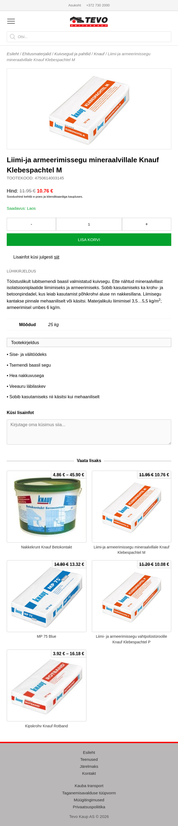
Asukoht (74, 5)
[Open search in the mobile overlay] (89, 36)
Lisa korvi (89, 239)
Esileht (13, 53)
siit (57, 257)
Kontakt (89, 773)
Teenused (89, 759)
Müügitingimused (89, 800)
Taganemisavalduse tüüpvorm (89, 793)
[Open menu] (11, 21)
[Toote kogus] (89, 224)
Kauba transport (89, 785)
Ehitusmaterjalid (36, 53)
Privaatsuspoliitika (89, 807)
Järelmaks (89, 766)
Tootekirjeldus (25, 342)
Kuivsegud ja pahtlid (72, 53)
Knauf (99, 53)
